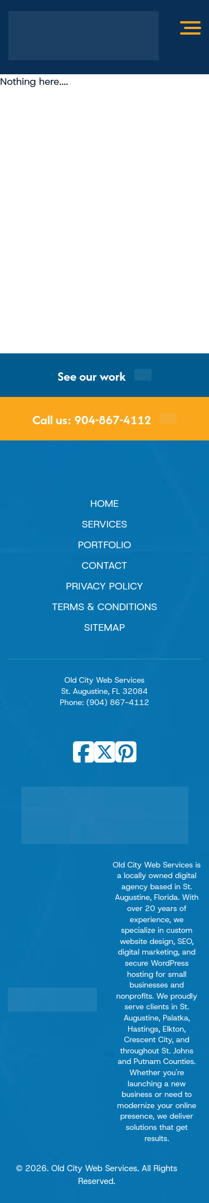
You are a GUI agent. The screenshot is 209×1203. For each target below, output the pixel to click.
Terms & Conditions (104, 607)
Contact (105, 565)
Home (104, 503)
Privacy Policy (104, 586)
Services (104, 524)
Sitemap (104, 627)
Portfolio (104, 545)
